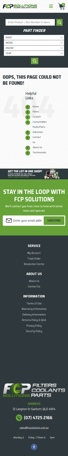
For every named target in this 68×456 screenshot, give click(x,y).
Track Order (34, 258)
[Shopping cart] (60, 6)
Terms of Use (34, 303)
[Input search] (30, 22)
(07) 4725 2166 (38, 417)
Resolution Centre (34, 264)
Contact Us (34, 286)
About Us (37, 147)
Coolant (37, 117)
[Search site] (59, 22)
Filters (36, 112)
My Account (34, 253)
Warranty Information (34, 309)
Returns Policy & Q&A (34, 320)
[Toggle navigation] (51, 6)
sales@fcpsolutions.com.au (34, 428)
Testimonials (39, 152)
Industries (38, 132)
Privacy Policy (34, 326)
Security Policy (34, 331)
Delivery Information (34, 314)
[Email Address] (24, 220)
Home (36, 106)
